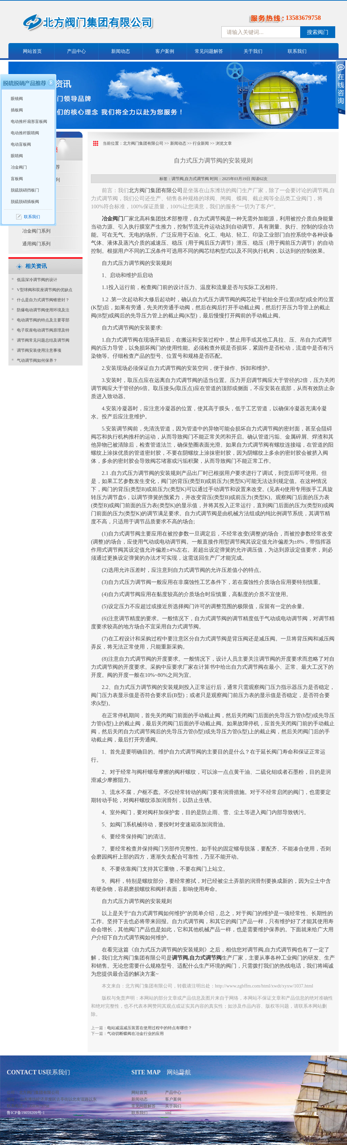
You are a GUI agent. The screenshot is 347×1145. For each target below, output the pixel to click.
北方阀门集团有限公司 (143, 143)
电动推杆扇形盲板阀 (29, 121)
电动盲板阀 (21, 144)
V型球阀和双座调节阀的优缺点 (44, 289)
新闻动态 (120, 51)
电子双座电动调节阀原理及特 (43, 330)
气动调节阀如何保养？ (37, 360)
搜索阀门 (317, 32)
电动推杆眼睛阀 (25, 133)
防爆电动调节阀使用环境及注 (43, 310)
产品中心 (76, 51)
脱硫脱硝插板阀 (25, 201)
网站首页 (32, 51)
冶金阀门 (19, 167)
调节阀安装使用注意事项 (39, 350)
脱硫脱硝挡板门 (25, 190)
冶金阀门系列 (36, 231)
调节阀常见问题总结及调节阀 (43, 340)
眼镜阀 (17, 98)
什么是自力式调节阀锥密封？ (43, 300)
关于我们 (253, 51)
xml (168, 1112)
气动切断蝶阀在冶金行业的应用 (135, 1033)
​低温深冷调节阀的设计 (37, 279)
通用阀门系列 (36, 243)
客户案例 (164, 51)
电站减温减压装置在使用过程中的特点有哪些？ (149, 1028)
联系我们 (297, 51)
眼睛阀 (17, 155)
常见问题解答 (209, 51)
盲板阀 (17, 178)
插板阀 (17, 110)
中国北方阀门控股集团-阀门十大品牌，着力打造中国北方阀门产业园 (106, 24)
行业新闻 (201, 143)
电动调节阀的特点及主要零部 (43, 320)
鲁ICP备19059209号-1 (26, 1112)
